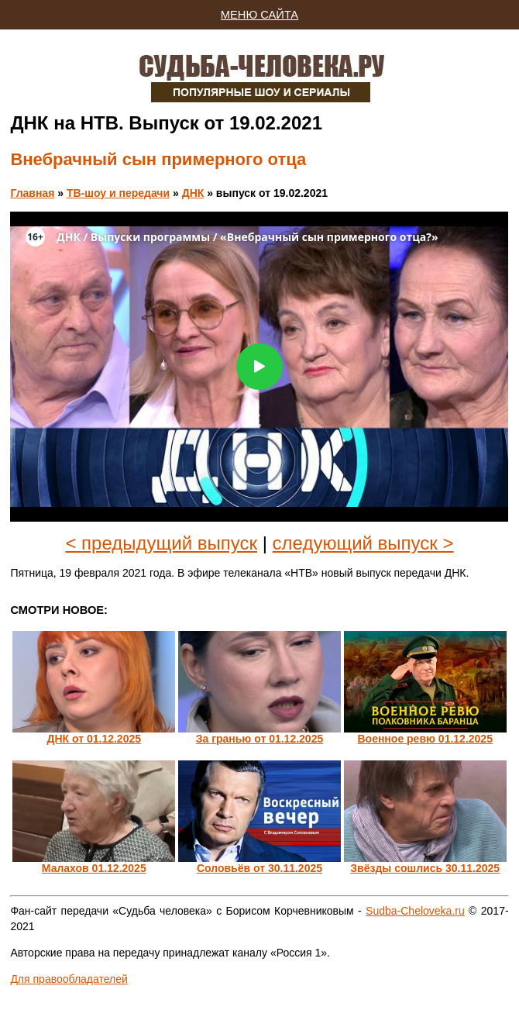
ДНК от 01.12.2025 (93, 739)
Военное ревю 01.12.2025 (424, 739)
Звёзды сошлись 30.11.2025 (425, 868)
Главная (32, 193)
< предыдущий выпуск (161, 543)
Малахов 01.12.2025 (94, 868)
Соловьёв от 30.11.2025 (259, 868)
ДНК (193, 193)
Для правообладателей (68, 979)
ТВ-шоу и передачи (118, 193)
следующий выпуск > (363, 543)
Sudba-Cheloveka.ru (415, 911)
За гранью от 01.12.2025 (260, 739)
